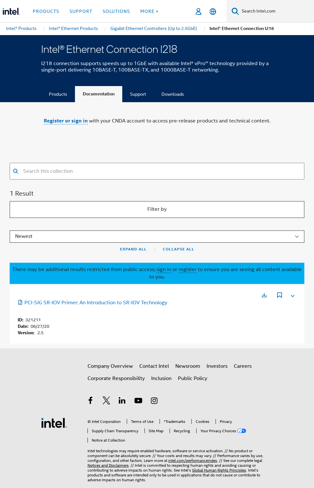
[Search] (235, 11)
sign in (163, 269)
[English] (213, 11)
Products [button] (46, 11)
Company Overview (110, 366)
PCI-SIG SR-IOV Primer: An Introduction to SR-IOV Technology (92, 302)
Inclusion (161, 378)
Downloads (173, 94)
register (188, 269)
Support (138, 94)
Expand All (133, 249)
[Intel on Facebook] (90, 401)
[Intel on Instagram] (154, 401)
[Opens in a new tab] (264, 295)
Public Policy (192, 378)
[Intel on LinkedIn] (122, 401)
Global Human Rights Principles (219, 470)
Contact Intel (154, 366)
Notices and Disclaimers (108, 465)
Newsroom (187, 366)
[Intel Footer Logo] (54, 422)
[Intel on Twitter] (106, 401)
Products (58, 94)
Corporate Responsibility (116, 378)
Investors (217, 366)
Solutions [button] (116, 11)
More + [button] (149, 11)
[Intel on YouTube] (138, 401)
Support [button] (80, 11)
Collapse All (178, 249)
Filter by (157, 209)
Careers (243, 366)
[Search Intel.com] (276, 11)
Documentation (99, 94)
